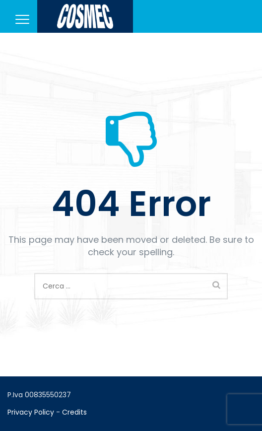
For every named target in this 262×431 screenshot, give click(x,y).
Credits (74, 412)
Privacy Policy (30, 412)
